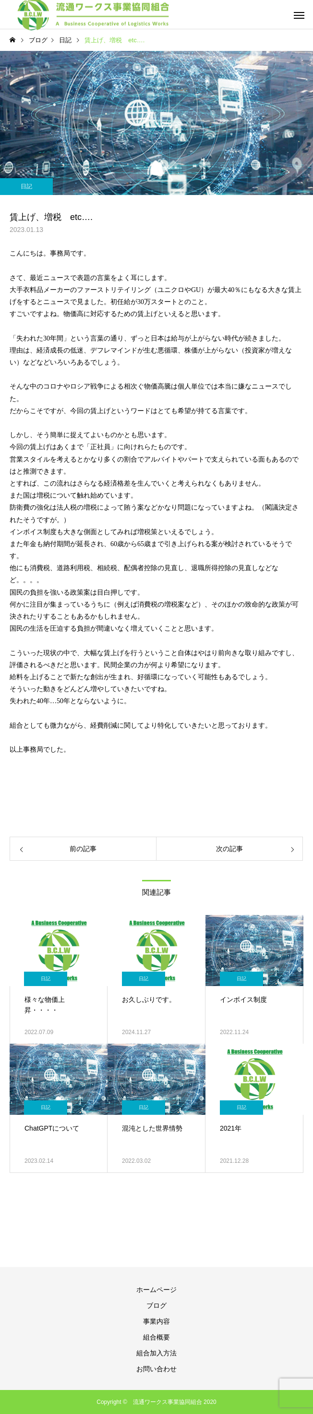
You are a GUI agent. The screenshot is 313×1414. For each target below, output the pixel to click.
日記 (26, 186)
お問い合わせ (156, 1369)
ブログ (156, 1305)
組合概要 (156, 1337)
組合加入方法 (156, 1353)
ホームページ (156, 1289)
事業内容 (156, 1321)
